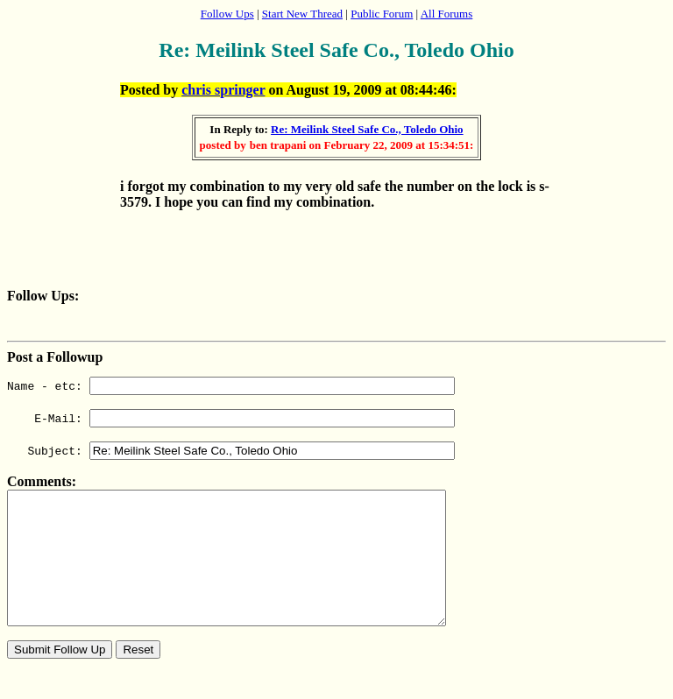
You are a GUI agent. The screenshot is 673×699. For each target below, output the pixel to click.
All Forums (447, 13)
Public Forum (382, 13)
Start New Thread (302, 13)
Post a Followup (55, 357)
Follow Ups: (43, 295)
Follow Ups (227, 13)
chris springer (223, 89)
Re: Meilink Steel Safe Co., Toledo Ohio (367, 129)
